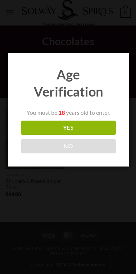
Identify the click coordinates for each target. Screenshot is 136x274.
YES (68, 127)
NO (68, 146)
